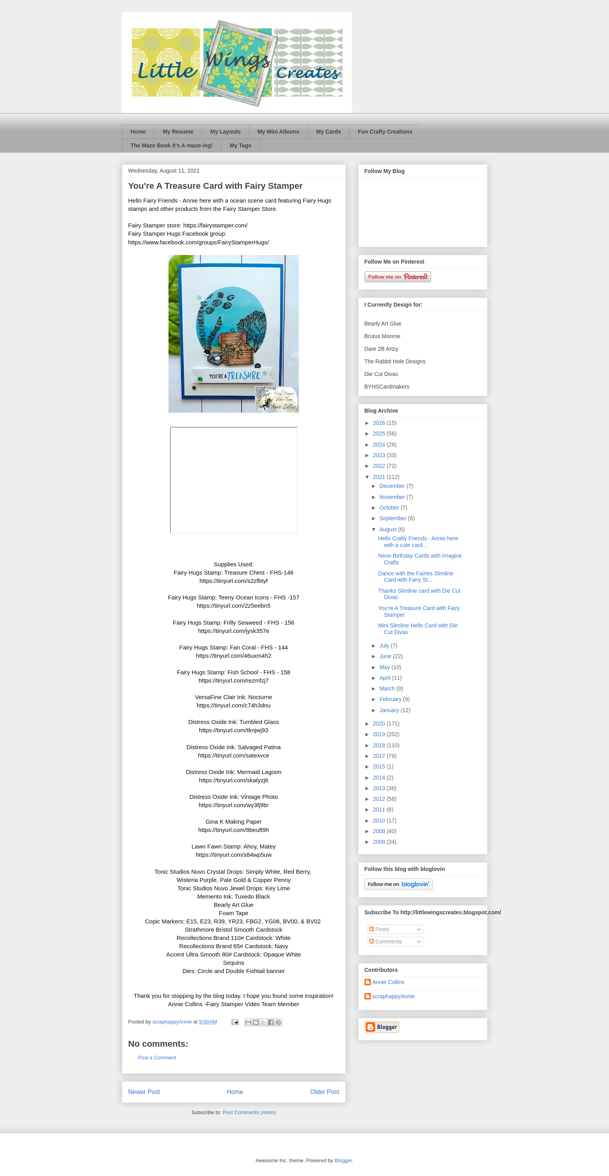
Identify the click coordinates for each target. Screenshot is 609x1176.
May (385, 667)
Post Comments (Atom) (249, 1112)
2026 (380, 423)
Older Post (324, 1092)
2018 (380, 745)
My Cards (328, 131)
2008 (380, 842)
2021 (380, 477)
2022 (380, 466)
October (390, 507)
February (391, 699)
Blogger (343, 1160)
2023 (380, 455)
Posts (379, 929)
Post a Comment (157, 1058)
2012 (380, 799)
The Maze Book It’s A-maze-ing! (172, 145)
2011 (380, 809)
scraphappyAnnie (393, 996)
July (385, 645)
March (387, 688)
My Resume (178, 131)
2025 (380, 433)
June (386, 656)
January (390, 710)
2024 (380, 444)
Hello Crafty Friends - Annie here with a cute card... (418, 541)
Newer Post (144, 1092)
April (385, 678)
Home (138, 131)
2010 (380, 820)
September (393, 518)
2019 (380, 734)
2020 (380, 723)
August (388, 529)
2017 (380, 756)
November (392, 497)
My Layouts (225, 131)
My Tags (240, 145)
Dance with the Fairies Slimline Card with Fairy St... (415, 576)
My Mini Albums (278, 131)
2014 (380, 777)
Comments (385, 941)
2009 (380, 831)
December (392, 486)
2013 (380, 788)
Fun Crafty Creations (385, 131)
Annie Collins (388, 982)
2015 (380, 766)
